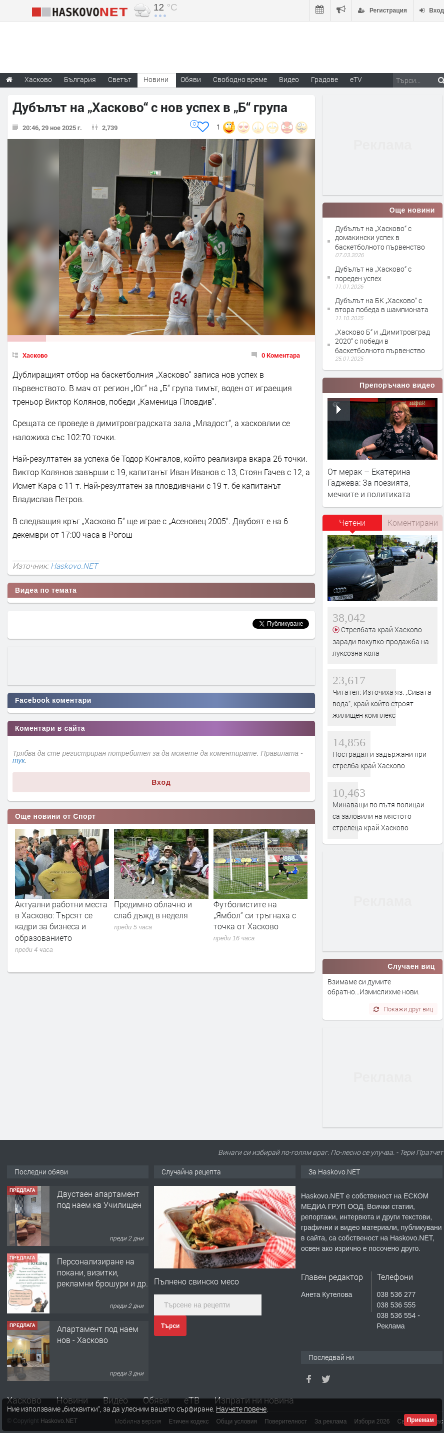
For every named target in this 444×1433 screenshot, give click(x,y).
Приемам (420, 1419)
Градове (324, 79)
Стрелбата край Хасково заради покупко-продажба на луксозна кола (380, 641)
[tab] (352, 526)
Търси (170, 1325)
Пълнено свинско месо (196, 1281)
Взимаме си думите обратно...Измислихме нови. (374, 986)
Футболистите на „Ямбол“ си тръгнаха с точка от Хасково (255, 915)
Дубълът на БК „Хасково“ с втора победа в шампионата (381, 305)
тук (18, 760)
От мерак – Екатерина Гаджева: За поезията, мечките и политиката (369, 482)
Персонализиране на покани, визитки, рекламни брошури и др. (102, 1272)
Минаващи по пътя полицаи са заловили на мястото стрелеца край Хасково (378, 816)
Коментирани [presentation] (413, 522)
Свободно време (240, 79)
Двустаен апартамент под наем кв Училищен (99, 1199)
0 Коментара (281, 355)
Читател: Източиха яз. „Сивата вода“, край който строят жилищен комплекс (382, 703)
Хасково (35, 355)
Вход (161, 782)
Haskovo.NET (74, 566)
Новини (156, 79)
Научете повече (241, 1408)
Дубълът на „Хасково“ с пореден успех (373, 273)
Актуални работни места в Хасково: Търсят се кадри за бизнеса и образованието (61, 921)
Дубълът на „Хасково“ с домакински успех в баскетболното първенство (380, 237)
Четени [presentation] (352, 522)
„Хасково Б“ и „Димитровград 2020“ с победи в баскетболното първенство (382, 341)
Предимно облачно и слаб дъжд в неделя (153, 909)
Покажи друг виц (403, 1009)
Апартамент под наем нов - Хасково (97, 1334)
